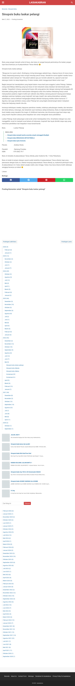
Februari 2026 (8, 511)
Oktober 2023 (8, 559)
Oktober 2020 (8, 653)
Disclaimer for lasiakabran (43, 676)
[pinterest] (46, 180)
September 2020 (9, 656)
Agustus (8, 277)
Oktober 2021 (8, 632)
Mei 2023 (7, 574)
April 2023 (7, 577)
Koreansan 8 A (10, 377)
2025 (6, 256)
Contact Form (22, 676)
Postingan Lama (67, 241)
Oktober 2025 (8, 520)
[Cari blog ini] (72, 2)
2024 (6, 271)
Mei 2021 (7, 647)
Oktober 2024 (8, 529)
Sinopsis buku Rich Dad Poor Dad (21, 453)
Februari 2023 (8, 583)
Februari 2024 (8, 547)
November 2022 (9, 593)
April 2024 (7, 541)
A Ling (13, 490)
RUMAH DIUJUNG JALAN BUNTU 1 (21, 462)
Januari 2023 (8, 586)
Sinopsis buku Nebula (12, 368)
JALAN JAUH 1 (15, 435)
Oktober (8, 262)
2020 (5, 423)
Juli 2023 (7, 568)
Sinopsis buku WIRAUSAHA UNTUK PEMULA (21, 138)
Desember (9, 301)
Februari (8, 250)
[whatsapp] (64, 180)
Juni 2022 (7, 608)
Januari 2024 (8, 550)
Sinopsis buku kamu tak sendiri (20, 444)
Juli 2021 (7, 641)
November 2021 (9, 629)
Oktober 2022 (8, 596)
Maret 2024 (7, 544)
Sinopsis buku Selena (12, 371)
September (9, 310)
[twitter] (29, 180)
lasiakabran (37, 2)
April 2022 (7, 614)
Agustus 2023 (8, 565)
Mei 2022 (7, 611)
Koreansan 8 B (10, 374)
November (9, 259)
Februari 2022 (8, 620)
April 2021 (7, 650)
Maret (7, 289)
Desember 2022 (9, 590)
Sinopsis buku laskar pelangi (14, 365)
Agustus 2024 (8, 532)
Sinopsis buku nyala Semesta (16, 141)
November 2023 (9, 556)
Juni (7, 265)
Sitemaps (31, 676)
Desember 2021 (9, 626)
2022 (6, 338)
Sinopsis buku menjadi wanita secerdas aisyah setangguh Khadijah (28, 135)
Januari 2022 (8, 623)
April (7, 286)
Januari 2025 (8, 526)
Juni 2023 (7, 571)
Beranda (6, 676)
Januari (8, 253)
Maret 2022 (7, 617)
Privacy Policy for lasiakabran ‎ (62, 676)
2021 (6, 392)
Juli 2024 (7, 535)
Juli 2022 (7, 605)
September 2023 (9, 562)
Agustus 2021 (8, 638)
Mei (7, 283)
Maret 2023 (7, 580)
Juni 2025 (7, 523)
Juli (7, 280)
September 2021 (9, 635)
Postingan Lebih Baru (9, 241)
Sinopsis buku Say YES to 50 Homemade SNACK (26, 472)
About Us (14, 676)
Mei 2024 (7, 538)
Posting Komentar (17, 19)
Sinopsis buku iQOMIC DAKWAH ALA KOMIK (24, 481)
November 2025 (9, 517)
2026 (5, 247)
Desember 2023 (9, 553)
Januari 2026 (8, 514)
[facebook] (11, 180)
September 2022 (9, 599)
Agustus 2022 (8, 602)
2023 (6, 298)
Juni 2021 (7, 644)
